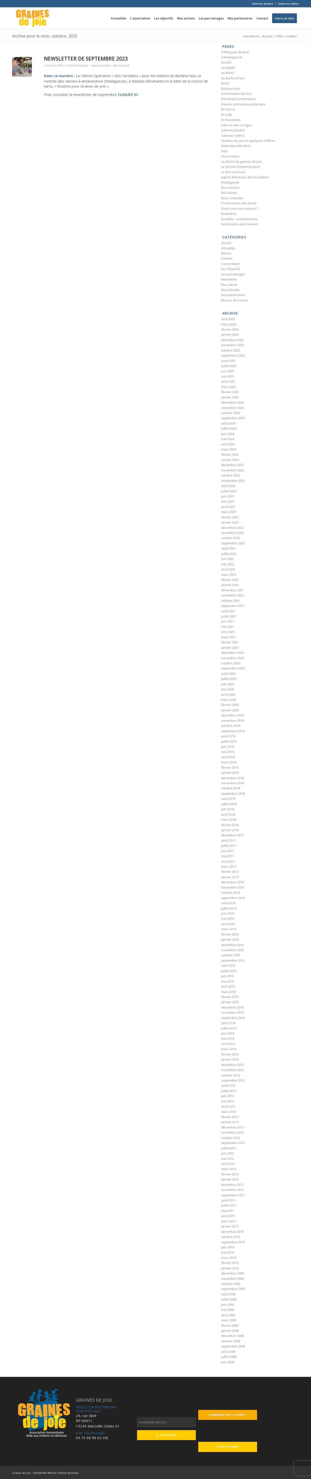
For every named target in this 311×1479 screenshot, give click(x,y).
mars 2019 (228, 762)
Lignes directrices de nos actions (245, 177)
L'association (230, 264)
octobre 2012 (230, 1138)
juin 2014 (227, 1033)
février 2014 (230, 1054)
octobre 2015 (230, 955)
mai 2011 (227, 1210)
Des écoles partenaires (238, 99)
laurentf (124, 65)
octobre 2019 (230, 725)
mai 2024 (227, 439)
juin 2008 (227, 1362)
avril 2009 (228, 1315)
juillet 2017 (228, 845)
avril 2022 (228, 569)
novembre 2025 (232, 345)
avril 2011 (228, 1216)
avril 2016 (228, 924)
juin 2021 (227, 621)
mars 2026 (228, 324)
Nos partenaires (233, 295)
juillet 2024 (228, 428)
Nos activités (230, 187)
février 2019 (230, 767)
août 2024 (228, 423)
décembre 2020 (232, 652)
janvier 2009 (230, 1330)
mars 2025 (228, 387)
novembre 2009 (232, 1278)
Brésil (225, 83)
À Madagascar (231, 57)
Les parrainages (233, 274)
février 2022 (230, 579)
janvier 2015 (230, 1002)
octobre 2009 (230, 1283)
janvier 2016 (230, 939)
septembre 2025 (233, 355)
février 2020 (230, 705)
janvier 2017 (230, 877)
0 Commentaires (77, 65)
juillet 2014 (228, 1028)
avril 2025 (228, 381)
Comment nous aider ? (227, 1415)
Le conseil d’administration (240, 166)
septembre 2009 (233, 1289)
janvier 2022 (230, 585)
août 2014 (228, 1023)
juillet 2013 (228, 1091)
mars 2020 (228, 699)
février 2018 (230, 825)
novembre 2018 (232, 783)
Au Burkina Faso (233, 78)
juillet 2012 (228, 1148)
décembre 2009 (232, 1273)
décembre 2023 (232, 465)
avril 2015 (228, 986)
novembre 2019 (232, 720)
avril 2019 (228, 757)
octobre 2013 (230, 1075)
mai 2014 (227, 1038)
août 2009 (228, 1294)
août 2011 (228, 1200)
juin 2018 (227, 809)
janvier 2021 (230, 647)
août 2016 (228, 903)
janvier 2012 (230, 1179)
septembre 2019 (233, 731)
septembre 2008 (233, 1346)
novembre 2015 (232, 950)
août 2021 (228, 611)
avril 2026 (228, 319)
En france (228, 109)
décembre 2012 (232, 1127)
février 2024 (230, 454)
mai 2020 (227, 689)
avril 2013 (228, 1106)
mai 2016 (227, 918)
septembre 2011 (233, 1195)
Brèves (226, 253)
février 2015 (230, 997)
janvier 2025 (230, 397)
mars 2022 (228, 574)
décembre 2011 (232, 1184)
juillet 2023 (228, 491)
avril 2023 (228, 507)
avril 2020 (228, 694)
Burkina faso (230, 88)
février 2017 (230, 871)
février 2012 (230, 1174)
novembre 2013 (232, 1070)
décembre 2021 (232, 590)
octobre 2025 (230, 350)
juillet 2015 (228, 971)
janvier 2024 (230, 460)
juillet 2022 (228, 553)
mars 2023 (228, 512)
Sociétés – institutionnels (239, 219)
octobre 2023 (230, 475)
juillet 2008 (228, 1356)
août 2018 (228, 798)
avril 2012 (228, 1164)
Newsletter (229, 279)
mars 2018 (228, 819)
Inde (224, 151)
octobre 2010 (230, 1237)
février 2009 (230, 1325)
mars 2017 (228, 866)
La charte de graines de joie (241, 161)
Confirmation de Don (236, 93)
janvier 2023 (230, 522)
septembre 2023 (233, 480)
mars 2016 (228, 929)
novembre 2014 (232, 1012)
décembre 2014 (232, 1007)
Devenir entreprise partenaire (243, 104)
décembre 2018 (232, 778)
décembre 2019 (232, 715)
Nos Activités (230, 290)
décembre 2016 (232, 882)
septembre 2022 (233, 543)
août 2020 (228, 673)
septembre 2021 (233, 606)
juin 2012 (227, 1153)
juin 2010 (227, 1247)
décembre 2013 (232, 1065)
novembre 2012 (232, 1132)
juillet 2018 (228, 804)
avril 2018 (228, 814)
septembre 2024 (233, 418)
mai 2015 (227, 981)
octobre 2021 (230, 600)
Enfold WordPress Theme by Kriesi (55, 1473)
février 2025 (230, 392)
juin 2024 (227, 434)
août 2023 (228, 486)
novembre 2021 (232, 595)
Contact (226, 258)
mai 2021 (227, 626)
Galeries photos (262, 3)
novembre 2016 (232, 887)
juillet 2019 (228, 741)
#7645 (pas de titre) (235, 52)
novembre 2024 (232, 408)
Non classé (229, 284)
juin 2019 (227, 746)
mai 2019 (227, 751)
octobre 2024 (230, 413)
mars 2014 (228, 1049)
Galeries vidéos (288, 3)
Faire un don (228, 1446)
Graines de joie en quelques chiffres (248, 140)
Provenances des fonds (239, 203)
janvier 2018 (230, 830)
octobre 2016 (230, 892)
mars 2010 (228, 1257)
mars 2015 (228, 992)
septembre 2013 (233, 1080)
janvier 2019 (230, 772)
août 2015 (228, 965)
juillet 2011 (228, 1205)
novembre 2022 (232, 533)
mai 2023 (227, 501)
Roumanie (228, 213)
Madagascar (230, 182)
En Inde (226, 114)
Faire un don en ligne (236, 125)
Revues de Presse (234, 300)
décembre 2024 (232, 402)
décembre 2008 (232, 1336)
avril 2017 (228, 861)
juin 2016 (227, 913)
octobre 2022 (230, 538)
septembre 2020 (233, 668)
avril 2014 (228, 1044)
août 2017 (228, 840)
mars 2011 (228, 1221)
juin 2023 (227, 496)
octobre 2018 (230, 788)
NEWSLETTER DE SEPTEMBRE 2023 (86, 58)
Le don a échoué (233, 172)
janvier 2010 (230, 1268)
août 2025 (228, 361)
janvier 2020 (230, 710)
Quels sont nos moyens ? (239, 208)
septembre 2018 (233, 793)
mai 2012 (227, 1158)
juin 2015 (227, 976)
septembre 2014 (233, 1018)
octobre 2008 (230, 1341)
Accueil (226, 62)
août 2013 (228, 1085)
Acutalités (228, 67)
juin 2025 (227, 371)
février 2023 (230, 517)
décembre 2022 (232, 527)
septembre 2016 (233, 898)
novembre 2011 (232, 1190)
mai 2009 (227, 1310)
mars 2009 (228, 1320)
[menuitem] (263, 3)
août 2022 (228, 548)
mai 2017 (227, 856)
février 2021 (230, 642)
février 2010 (230, 1263)
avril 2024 (228, 444)
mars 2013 (228, 1111)
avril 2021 (228, 632)
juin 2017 (227, 851)
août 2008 (228, 1351)
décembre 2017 (232, 835)
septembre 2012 (233, 1143)
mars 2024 (228, 449)
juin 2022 (227, 559)
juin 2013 (227, 1096)
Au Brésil (227, 73)
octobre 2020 (230, 663)
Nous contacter (232, 198)
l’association (230, 156)
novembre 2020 (232, 658)
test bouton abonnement (239, 224)
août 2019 (228, 736)
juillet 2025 (228, 366)
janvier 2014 (230, 1059)
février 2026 (230, 329)
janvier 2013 (230, 1122)
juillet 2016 (228, 908)
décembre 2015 (232, 945)
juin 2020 (227, 684)
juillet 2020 (228, 678)
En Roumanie (231, 119)
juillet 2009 (228, 1299)
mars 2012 (228, 1169)
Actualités (104, 65)
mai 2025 (227, 376)
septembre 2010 (233, 1242)
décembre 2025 (232, 340)
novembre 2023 (232, 470)
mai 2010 (227, 1252)
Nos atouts (229, 192)
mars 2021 (228, 637)
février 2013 (230, 1117)
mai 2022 (227, 564)
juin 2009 (227, 1304)
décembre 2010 (232, 1231)
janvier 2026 (230, 334)
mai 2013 (227, 1101)
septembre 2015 (233, 960)
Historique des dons (236, 146)
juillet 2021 (228, 616)
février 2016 (230, 934)
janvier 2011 (230, 1226)
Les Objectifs (230, 269)
